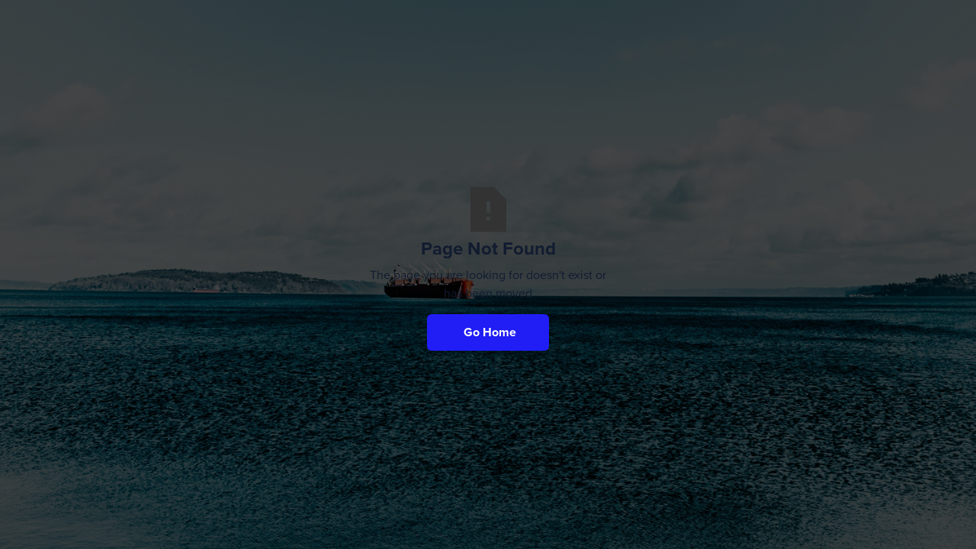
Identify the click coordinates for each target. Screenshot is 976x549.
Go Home (490, 332)
